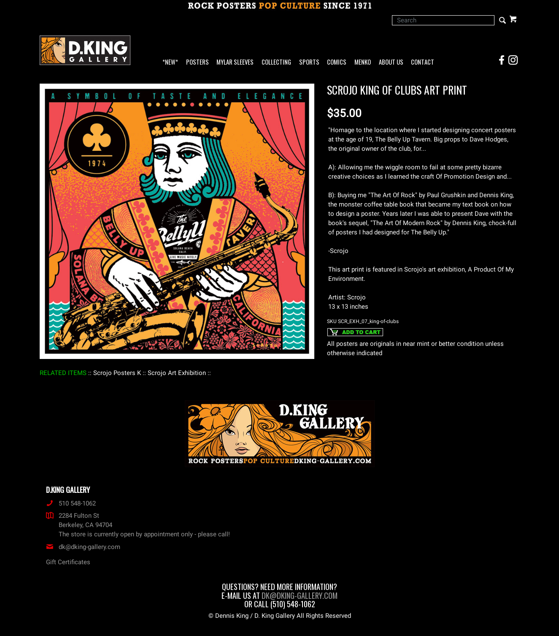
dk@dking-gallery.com (83, 547)
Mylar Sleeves (235, 62)
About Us (391, 62)
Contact (422, 62)
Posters (197, 62)
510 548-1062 (71, 503)
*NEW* (170, 62)
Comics (336, 62)
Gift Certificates (68, 562)
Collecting (276, 62)
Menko (362, 62)
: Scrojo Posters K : (117, 373)
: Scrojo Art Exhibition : (176, 373)
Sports (309, 62)
